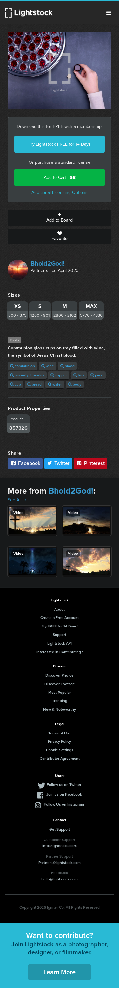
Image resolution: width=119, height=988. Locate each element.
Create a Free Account (59, 617)
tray (78, 375)
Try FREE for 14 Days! (60, 626)
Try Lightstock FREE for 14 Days (60, 144)
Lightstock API (59, 643)
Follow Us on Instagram (64, 804)
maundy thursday (27, 375)
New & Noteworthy (59, 709)
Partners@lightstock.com (59, 862)
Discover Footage (59, 684)
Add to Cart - (60, 177)
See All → (17, 499)
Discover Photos (59, 675)
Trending (59, 701)
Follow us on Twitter (64, 784)
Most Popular (59, 692)
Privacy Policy (59, 741)
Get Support (59, 829)
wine (47, 366)
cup (15, 384)
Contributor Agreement (60, 758)
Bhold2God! (47, 263)
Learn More (59, 972)
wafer (55, 384)
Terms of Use (59, 733)
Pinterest (90, 463)
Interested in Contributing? (59, 652)
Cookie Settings (59, 750)
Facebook (25, 463)
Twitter (58, 463)
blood (67, 366)
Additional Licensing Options (59, 192)
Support (59, 635)
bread (34, 384)
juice (96, 375)
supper (58, 375)
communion (22, 366)
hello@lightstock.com (59, 879)
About (59, 609)
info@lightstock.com (59, 846)
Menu (109, 13)
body (74, 384)
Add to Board (59, 218)
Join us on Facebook (64, 794)
